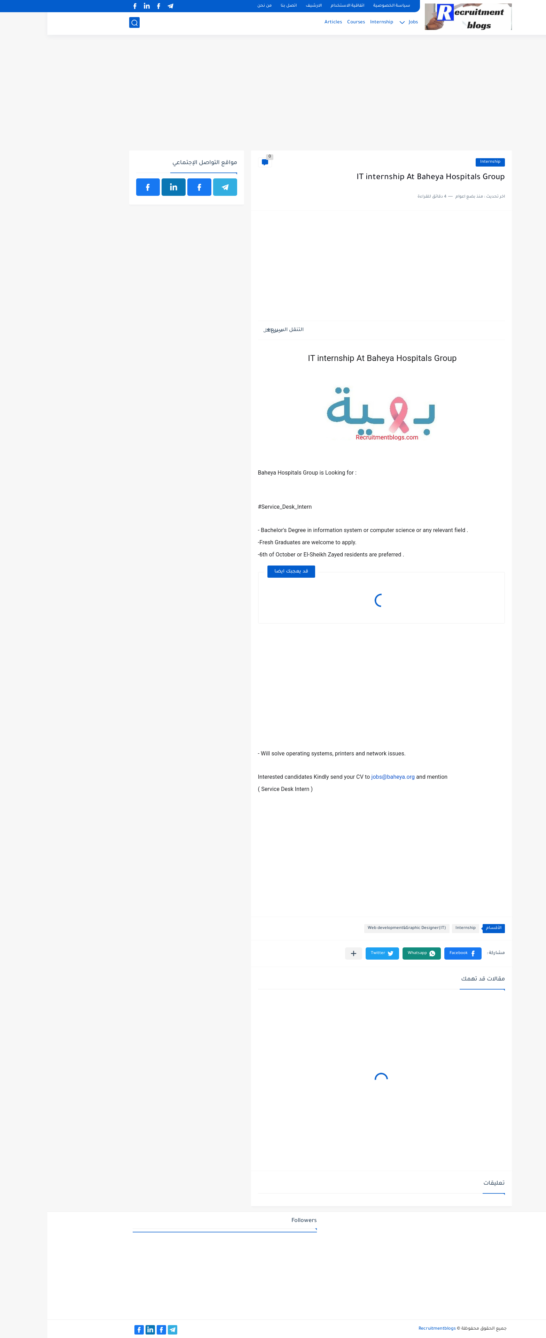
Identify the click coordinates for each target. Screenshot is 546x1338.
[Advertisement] (273, 96)
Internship (334, 22)
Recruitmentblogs (389, 1329)
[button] (415, 953)
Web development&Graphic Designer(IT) (359, 928)
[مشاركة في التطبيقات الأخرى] (306, 953)
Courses (309, 22)
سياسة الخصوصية (344, 6)
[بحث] (87, 23)
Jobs (365, 22)
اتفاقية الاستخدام (300, 6)
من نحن (217, 6)
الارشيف (266, 6)
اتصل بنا (241, 6)
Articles (286, 22)
